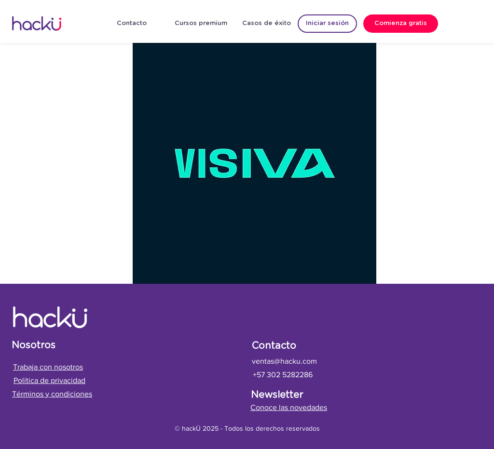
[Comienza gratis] (400, 23)
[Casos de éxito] (266, 23)
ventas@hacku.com (284, 361)
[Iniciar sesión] (327, 23)
